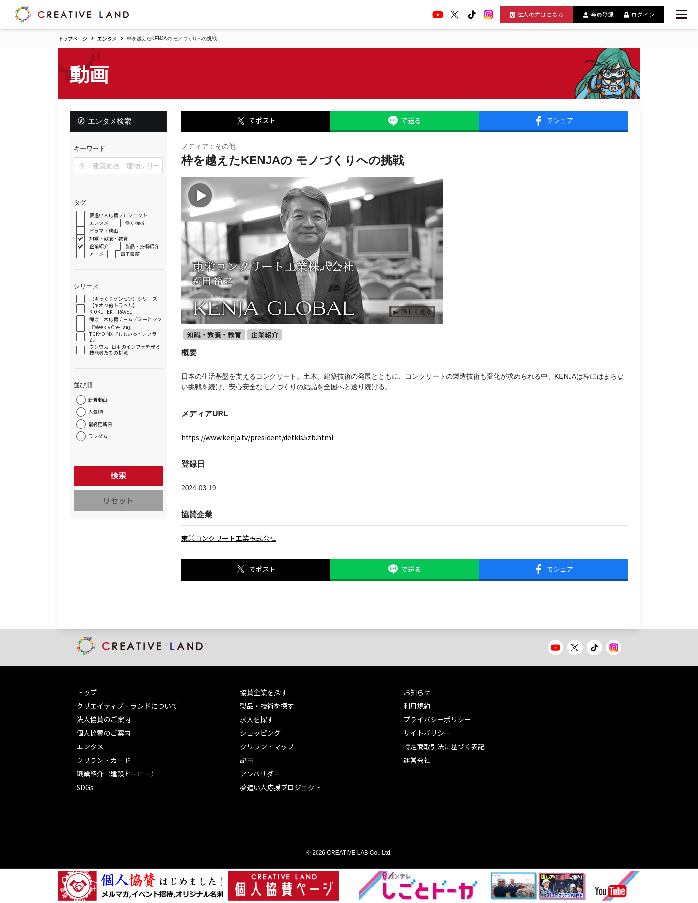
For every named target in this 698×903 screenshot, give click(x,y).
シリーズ (87, 287)
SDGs (85, 787)
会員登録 (598, 14)
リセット (118, 506)
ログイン (639, 14)
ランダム (99, 442)
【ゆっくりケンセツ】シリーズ (124, 300)
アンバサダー (260, 773)
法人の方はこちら (537, 14)
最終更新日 (101, 430)
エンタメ (107, 38)
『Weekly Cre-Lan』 (112, 333)
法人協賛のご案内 (104, 719)
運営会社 (416, 760)
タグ (81, 203)
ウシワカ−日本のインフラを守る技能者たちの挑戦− (125, 356)
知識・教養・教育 (109, 240)
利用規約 (416, 706)
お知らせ (416, 692)
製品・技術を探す (267, 706)
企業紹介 (100, 247)
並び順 (84, 391)
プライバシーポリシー (437, 719)
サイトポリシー (427, 733)
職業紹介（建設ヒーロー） (117, 773)
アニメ (97, 255)
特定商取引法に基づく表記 (444, 746)
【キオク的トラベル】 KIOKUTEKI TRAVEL (114, 309)
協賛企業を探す (263, 692)
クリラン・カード (104, 760)
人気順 (96, 418)
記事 (247, 760)
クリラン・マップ (267, 746)
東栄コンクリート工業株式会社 (228, 538)
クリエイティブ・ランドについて (127, 706)
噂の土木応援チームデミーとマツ (124, 323)
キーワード (90, 149)
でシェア (553, 120)
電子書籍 (131, 255)
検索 (118, 481)
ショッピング (260, 733)
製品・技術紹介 (143, 247)
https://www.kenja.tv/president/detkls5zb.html (257, 437)
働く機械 (135, 224)
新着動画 (99, 406)
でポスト (256, 120)
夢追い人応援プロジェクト (119, 216)
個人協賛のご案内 (104, 733)
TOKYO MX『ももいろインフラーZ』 (124, 343)
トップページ (72, 38)
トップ (87, 692)
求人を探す (257, 719)
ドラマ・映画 (104, 232)
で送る (404, 120)
